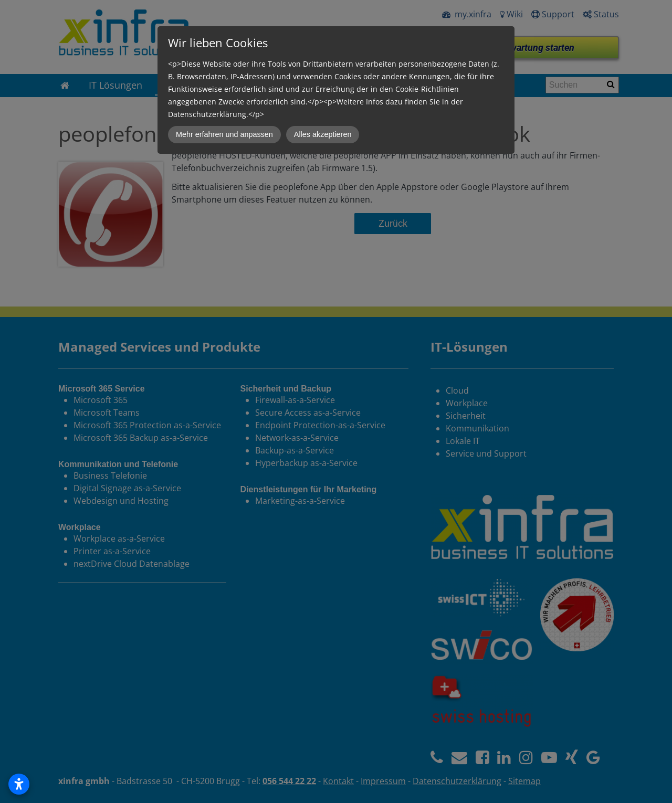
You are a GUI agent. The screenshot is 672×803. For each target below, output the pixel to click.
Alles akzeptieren (323, 134)
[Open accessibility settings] (18, 784)
